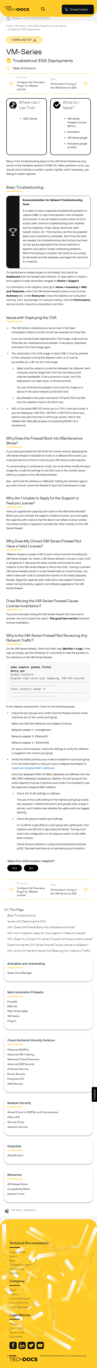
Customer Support (20, 1298)
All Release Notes (17, 1184)
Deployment (30, 1210)
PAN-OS (12, 1006)
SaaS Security (15, 1083)
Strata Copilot (76, 9)
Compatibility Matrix (18, 1189)
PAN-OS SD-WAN (17, 1011)
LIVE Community (18, 1302)
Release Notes (17, 1252)
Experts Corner (16, 1193)
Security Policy (15, 1122)
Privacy (13, 1323)
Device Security (16, 1074)
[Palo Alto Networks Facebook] (13, 1348)
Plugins (11, 1020)
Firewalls (12, 1001)
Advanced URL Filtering (20, 1054)
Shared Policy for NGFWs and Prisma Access (32, 1112)
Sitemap (14, 1273)
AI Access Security (17, 1069)
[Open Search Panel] (43, 9)
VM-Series (20, 26)
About (12, 1290)
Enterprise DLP (15, 1078)
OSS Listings (16, 1268)
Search (13, 1256)
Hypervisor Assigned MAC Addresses (33, 768)
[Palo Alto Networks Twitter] (31, 1348)
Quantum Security (17, 1126)
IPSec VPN (13, 1117)
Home (9, 26)
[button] (94, 1094)
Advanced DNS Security (20, 1064)
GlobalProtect (15, 1155)
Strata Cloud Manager (19, 972)
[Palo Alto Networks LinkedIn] (22, 1348)
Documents (16, 1336)
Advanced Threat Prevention (23, 1059)
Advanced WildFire (18, 1049)
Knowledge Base (19, 1307)
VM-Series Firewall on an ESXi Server (47, 26)
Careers (13, 1294)
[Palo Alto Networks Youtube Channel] (40, 1348)
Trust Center (16, 1328)
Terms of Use (17, 1332)
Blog (12, 1260)
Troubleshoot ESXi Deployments (24, 29)
